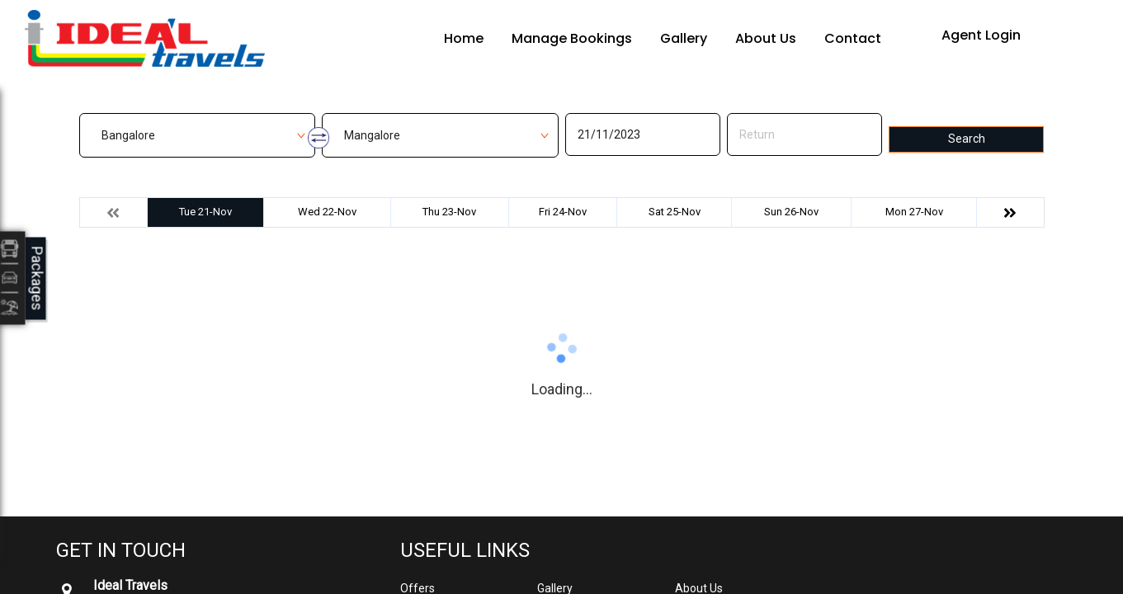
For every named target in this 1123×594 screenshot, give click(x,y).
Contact (852, 38)
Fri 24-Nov (563, 211)
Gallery (683, 38)
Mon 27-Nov (914, 211)
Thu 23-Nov (449, 211)
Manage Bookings (572, 38)
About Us (765, 38)
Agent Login (981, 35)
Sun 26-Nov (791, 211)
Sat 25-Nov (675, 211)
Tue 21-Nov (205, 211)
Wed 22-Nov (327, 211)
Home (464, 38)
